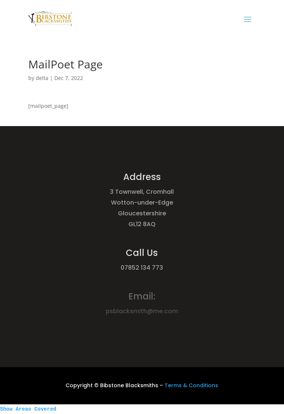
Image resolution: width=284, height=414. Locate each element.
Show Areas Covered (28, 409)
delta (42, 77)
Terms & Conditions (191, 385)
